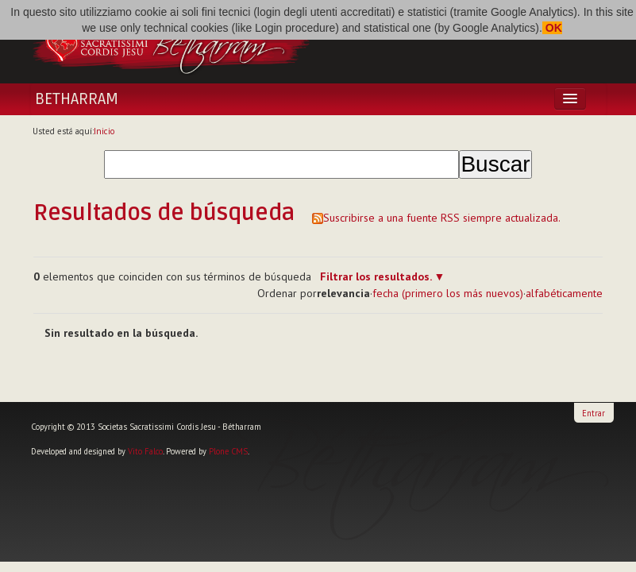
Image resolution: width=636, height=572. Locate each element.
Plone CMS (228, 451)
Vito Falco (145, 451)
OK (552, 27)
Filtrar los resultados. (375, 276)
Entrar (593, 413)
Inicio (104, 131)
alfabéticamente (564, 293)
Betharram (76, 99)
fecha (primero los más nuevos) (447, 293)
